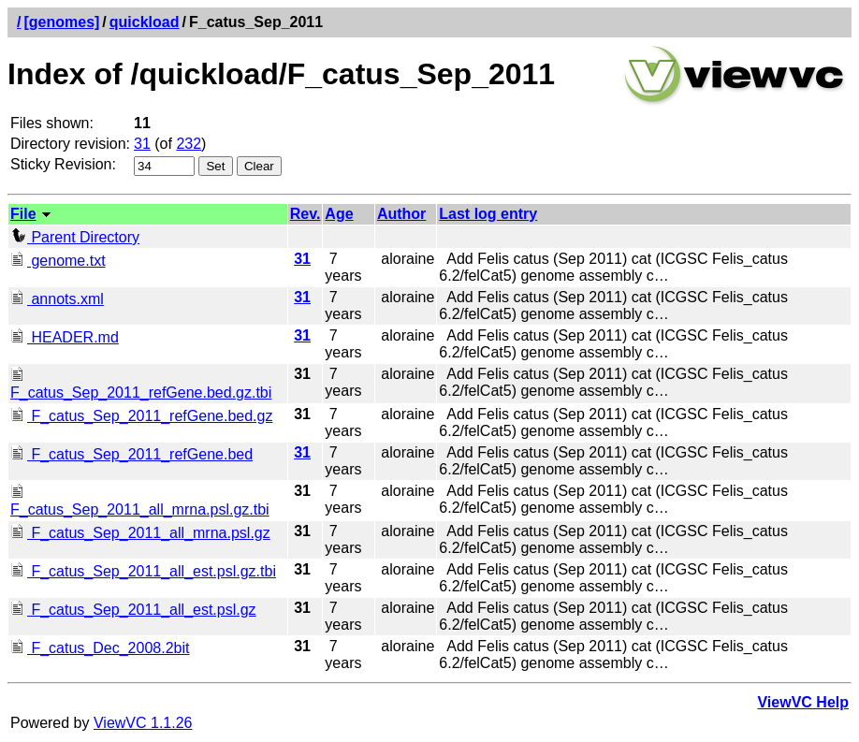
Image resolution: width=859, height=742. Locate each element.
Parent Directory (74, 237)
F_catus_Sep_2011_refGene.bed (131, 454)
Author (401, 214)
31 (142, 144)
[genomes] (61, 22)
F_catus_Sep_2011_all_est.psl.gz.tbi (143, 571)
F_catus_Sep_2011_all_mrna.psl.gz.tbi (139, 501)
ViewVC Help (803, 702)
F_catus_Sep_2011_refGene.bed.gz (141, 416)
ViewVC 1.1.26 (143, 723)
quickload (144, 22)
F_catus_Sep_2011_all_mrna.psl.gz (140, 533)
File (23, 214)
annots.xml (57, 299)
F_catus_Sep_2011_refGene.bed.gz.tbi (140, 384)
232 (188, 144)
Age (339, 214)
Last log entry (488, 214)
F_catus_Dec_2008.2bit (99, 648)
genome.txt (58, 261)
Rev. (305, 214)
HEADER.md (64, 337)
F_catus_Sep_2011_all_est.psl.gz (133, 610)
